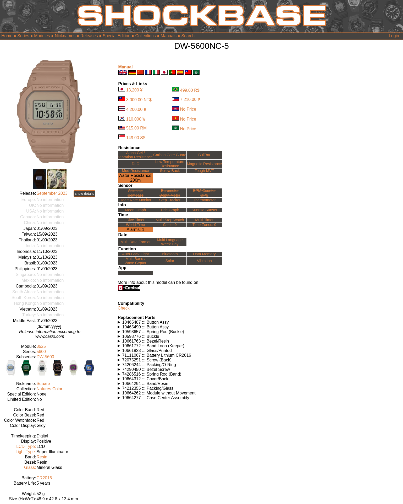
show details (84, 194)
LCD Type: (26, 446)
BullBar (204, 155)
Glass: (30, 467)
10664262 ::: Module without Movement (158, 393)
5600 (41, 351)
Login (394, 36)
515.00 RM (136, 128)
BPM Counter (204, 190)
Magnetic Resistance (204, 164)
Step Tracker (170, 200)
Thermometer (204, 200)
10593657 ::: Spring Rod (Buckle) (153, 331)
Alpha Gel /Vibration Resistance (135, 155)
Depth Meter (169, 195)
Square (43, 383)
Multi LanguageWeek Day (170, 242)
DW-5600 (45, 357)
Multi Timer (204, 220)
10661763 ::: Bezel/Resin (145, 341)
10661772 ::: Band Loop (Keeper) (153, 346)
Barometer (170, 190)
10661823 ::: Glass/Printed (147, 350)
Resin (41, 457)
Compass (135, 195)
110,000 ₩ (135, 119)
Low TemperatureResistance (169, 164)
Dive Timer (135, 220)
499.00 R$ (190, 90)
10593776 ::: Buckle (140, 336)
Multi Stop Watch (170, 220)
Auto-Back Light (135, 254)
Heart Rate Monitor (136, 200)
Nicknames (65, 36)
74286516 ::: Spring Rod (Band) (151, 374)
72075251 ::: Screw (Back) (147, 360)
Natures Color (49, 389)
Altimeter (135, 190)
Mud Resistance (135, 171)
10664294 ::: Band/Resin (145, 383)
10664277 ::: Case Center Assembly (155, 397)
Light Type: (25, 451)
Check (124, 308)
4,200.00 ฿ (136, 109)
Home (7, 36)
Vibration (204, 261)
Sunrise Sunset (204, 210)
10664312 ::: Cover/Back (145, 379)
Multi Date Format (135, 242)
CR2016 (44, 478)
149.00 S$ (135, 138)
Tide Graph (170, 210)
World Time (135, 225)
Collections (145, 36)
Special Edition (116, 36)
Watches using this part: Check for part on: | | (173, 322)
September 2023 (51, 193)
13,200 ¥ (134, 90)
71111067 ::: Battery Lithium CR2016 (156, 355)
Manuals (168, 36)
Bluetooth (170, 254)
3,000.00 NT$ (139, 99)
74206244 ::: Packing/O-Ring (149, 364)
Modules (42, 36)
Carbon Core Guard (169, 155)
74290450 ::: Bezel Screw (146, 369)
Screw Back (170, 171)
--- (135, 273)
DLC (135, 164)
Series (23, 36)
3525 (41, 346)
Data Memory (204, 254)
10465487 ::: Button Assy (145, 322)
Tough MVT (204, 171)
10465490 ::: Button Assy (145, 327)
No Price (188, 109)
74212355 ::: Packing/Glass (147, 388)
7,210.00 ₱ (190, 99)
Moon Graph (135, 210)
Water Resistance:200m (135, 177)
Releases (89, 36)
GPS (204, 195)
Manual (125, 67)
